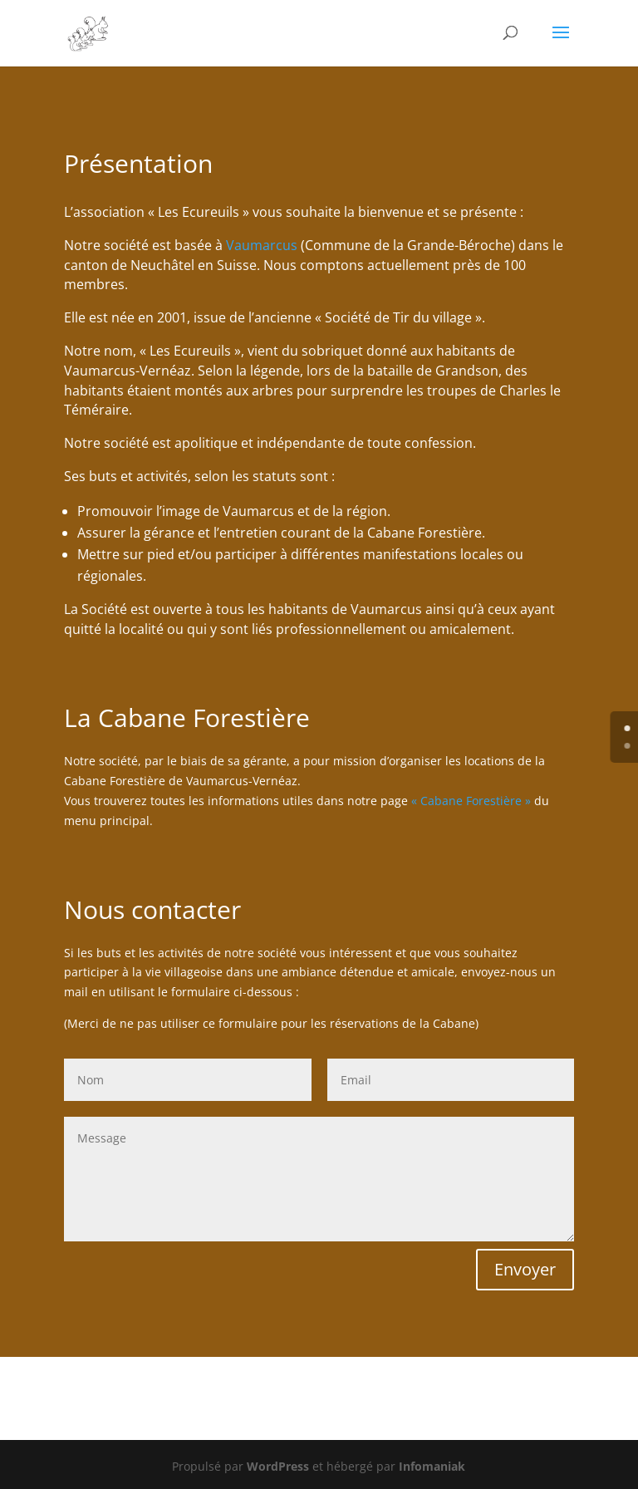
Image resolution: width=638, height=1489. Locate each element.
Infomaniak (432, 1466)
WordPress (278, 1466)
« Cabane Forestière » (471, 800)
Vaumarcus (261, 245)
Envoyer (525, 1269)
